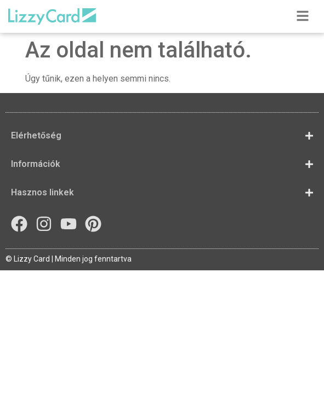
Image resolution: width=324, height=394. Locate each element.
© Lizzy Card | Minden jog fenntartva (68, 258)
